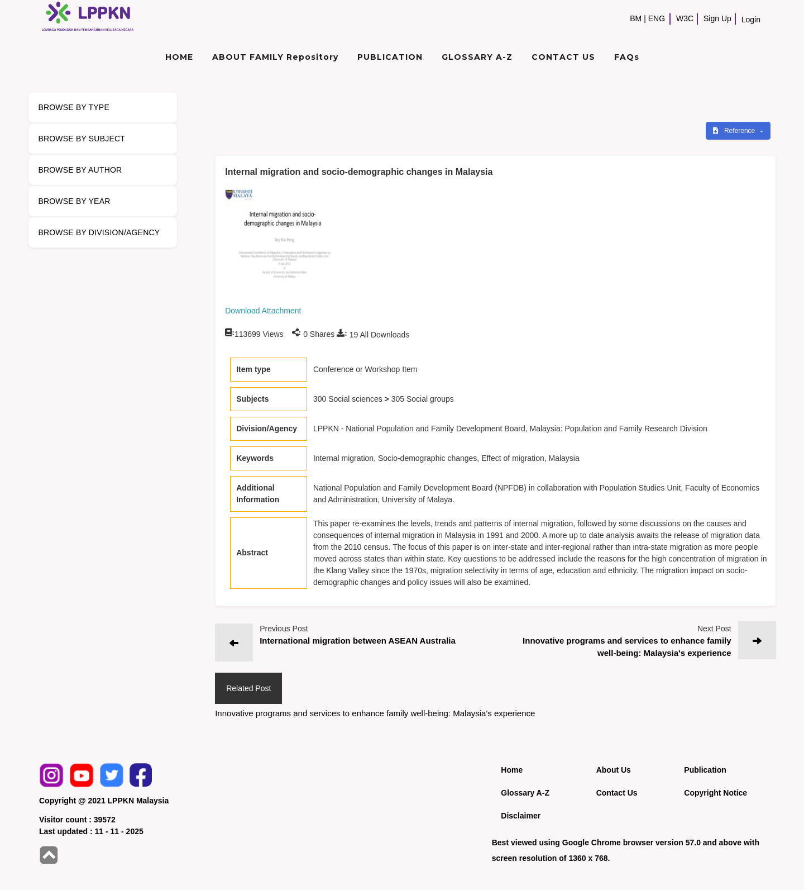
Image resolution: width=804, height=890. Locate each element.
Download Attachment (263, 310)
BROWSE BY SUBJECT (81, 138)
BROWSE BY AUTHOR (80, 169)
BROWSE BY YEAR (74, 201)
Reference (735, 131)
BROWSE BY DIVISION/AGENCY (99, 232)
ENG (656, 18)
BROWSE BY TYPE (73, 107)
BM (636, 18)
